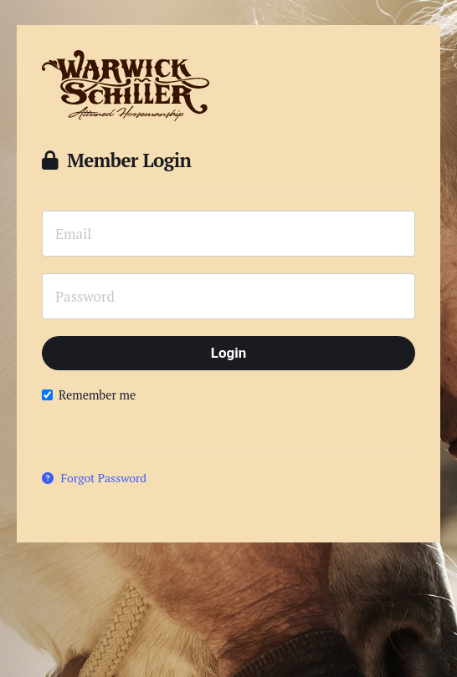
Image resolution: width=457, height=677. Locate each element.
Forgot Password (94, 478)
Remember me (89, 395)
